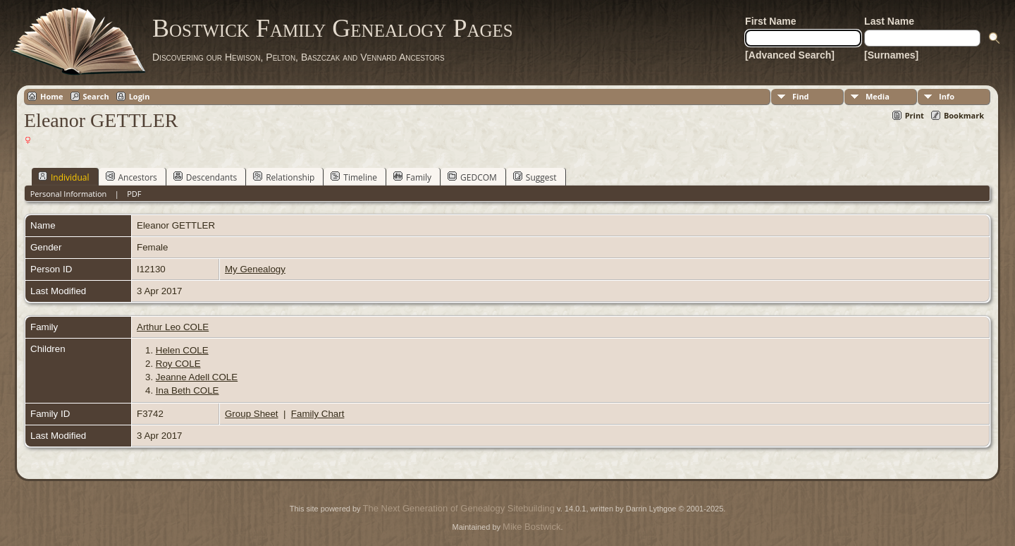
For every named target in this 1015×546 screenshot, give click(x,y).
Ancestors (131, 177)
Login (139, 96)
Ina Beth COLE (187, 390)
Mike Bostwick (531, 526)
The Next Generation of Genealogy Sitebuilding (459, 508)
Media (878, 96)
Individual (64, 177)
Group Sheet (251, 413)
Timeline (354, 177)
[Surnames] (891, 55)
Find (800, 96)
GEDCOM (472, 177)
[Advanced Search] (790, 55)
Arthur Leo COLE (173, 327)
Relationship (283, 177)
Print (914, 115)
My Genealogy (255, 269)
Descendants (205, 177)
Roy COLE (178, 363)
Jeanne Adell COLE (197, 377)
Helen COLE (182, 350)
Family (412, 177)
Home (51, 96)
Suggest (535, 177)
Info (946, 96)
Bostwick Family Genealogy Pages (332, 28)
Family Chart (318, 413)
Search (96, 96)
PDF (134, 193)
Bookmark (964, 115)
